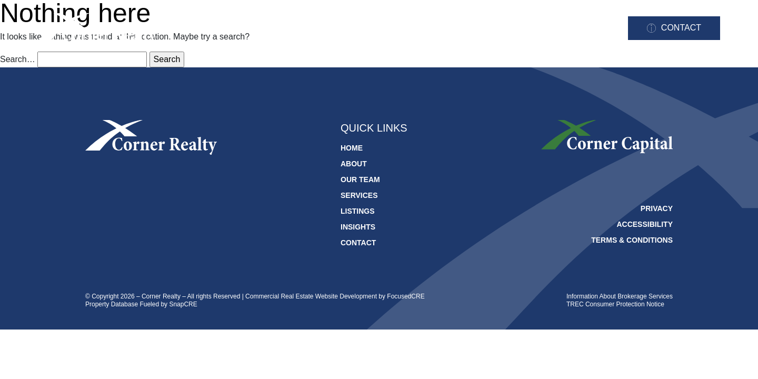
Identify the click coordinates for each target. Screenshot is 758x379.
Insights (587, 28)
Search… (17, 59)
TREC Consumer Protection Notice (615, 304)
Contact (681, 27)
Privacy (657, 208)
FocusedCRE (405, 296)
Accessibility (644, 224)
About (342, 28)
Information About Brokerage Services (619, 296)
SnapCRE (183, 304)
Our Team (401, 28)
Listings (526, 28)
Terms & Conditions (632, 240)
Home (294, 28)
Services (465, 28)
